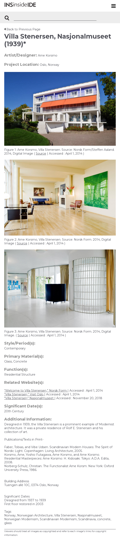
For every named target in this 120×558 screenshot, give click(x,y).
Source (41, 153)
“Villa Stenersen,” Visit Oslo (24, 394)
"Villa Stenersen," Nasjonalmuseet (29, 398)
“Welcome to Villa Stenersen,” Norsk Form (36, 390)
